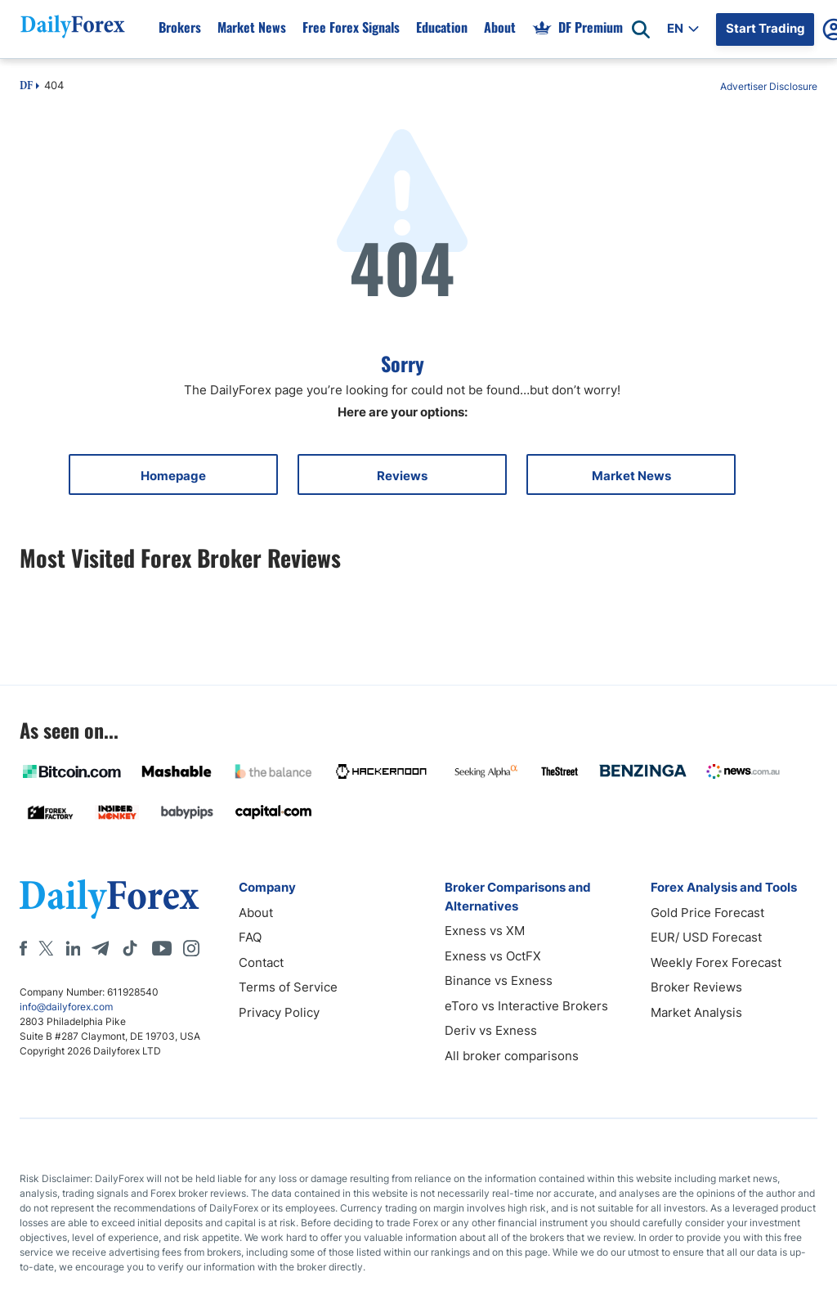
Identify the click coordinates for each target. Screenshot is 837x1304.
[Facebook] (23, 948)
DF (26, 86)
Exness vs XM (485, 930)
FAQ (250, 937)
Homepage (173, 475)
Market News (631, 475)
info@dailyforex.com (66, 1006)
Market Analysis (696, 1012)
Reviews (402, 475)
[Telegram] (100, 948)
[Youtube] (162, 948)
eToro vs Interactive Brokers (526, 1006)
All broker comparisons (512, 1055)
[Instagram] (191, 948)
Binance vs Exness (499, 980)
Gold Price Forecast (707, 912)
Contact (261, 962)
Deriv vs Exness (491, 1030)
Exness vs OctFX (493, 956)
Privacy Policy (279, 1012)
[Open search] (641, 29)
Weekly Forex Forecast (716, 962)
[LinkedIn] (72, 948)
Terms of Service (288, 987)
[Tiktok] (130, 948)
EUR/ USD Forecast (706, 937)
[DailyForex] (109, 899)
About (256, 912)
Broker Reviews (696, 987)
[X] (45, 948)
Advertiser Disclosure (768, 86)
